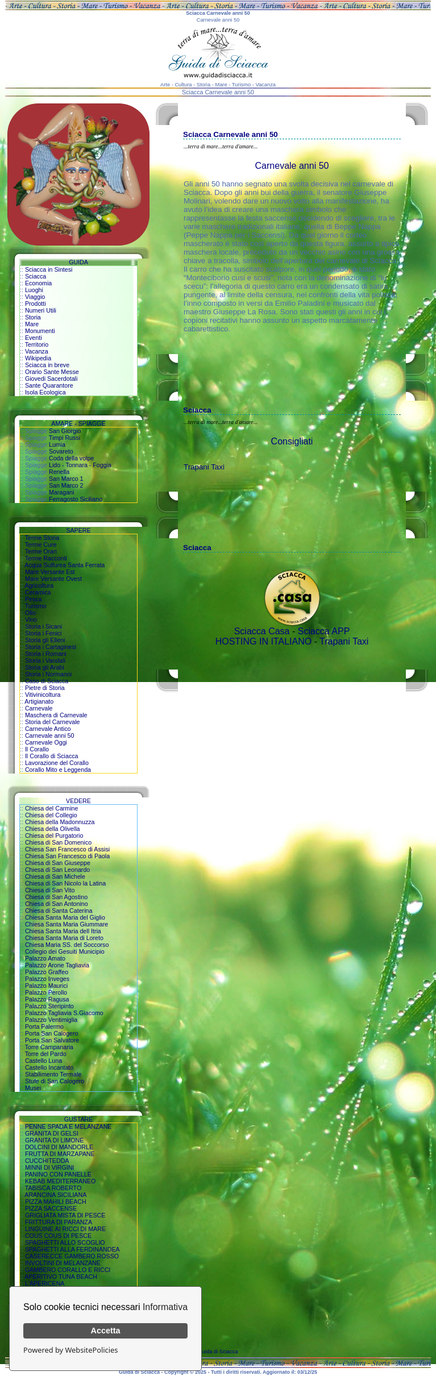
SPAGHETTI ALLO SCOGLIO (65, 1242)
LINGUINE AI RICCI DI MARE (65, 1228)
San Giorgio (65, 430)
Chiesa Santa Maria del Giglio (65, 917)
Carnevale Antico (48, 728)
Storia (33, 317)
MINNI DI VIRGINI (49, 1167)
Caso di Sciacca (46, 680)
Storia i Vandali (45, 660)
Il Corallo (37, 749)
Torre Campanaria (49, 1047)
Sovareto (61, 451)
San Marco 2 (66, 485)
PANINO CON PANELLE (58, 1174)
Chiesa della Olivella (52, 828)
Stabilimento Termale (53, 1074)
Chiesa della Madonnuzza (60, 821)
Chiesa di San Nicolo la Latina (65, 883)
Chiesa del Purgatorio (54, 835)
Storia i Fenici (43, 633)
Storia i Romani (46, 653)
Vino (31, 619)
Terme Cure (41, 544)
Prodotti (35, 303)
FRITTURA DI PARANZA (58, 1222)
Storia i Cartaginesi (50, 646)
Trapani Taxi (204, 467)
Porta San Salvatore (52, 1040)
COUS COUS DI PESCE (58, 1235)
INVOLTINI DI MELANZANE (63, 1263)
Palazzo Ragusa (47, 999)
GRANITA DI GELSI (51, 1133)
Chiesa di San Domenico (58, 842)
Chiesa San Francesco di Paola (67, 856)
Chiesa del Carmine (51, 808)
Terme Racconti (46, 558)
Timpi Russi (64, 437)
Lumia (57, 444)
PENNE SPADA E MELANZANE (68, 1126)
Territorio (36, 344)
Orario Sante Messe (52, 371)
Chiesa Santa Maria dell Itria (63, 931)
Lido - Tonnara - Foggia (80, 465)
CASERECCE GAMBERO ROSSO (72, 1256)
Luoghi (34, 289)
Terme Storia (42, 537)
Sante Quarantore (49, 385)
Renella (59, 471)
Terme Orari (41, 551)
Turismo (36, 605)
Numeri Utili (40, 310)
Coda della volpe (71, 458)
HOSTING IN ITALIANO (263, 641)
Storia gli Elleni (45, 640)
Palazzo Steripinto (49, 1006)
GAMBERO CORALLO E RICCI (67, 1269)
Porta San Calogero (51, 1033)
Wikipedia (38, 358)
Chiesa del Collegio (51, 815)
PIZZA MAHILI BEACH (55, 1201)
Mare (32, 324)
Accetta (106, 1330)
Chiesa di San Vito (49, 890)
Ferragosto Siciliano (75, 499)
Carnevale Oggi (46, 742)
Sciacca (35, 276)
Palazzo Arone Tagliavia (57, 965)
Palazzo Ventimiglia (51, 1019)
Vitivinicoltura (43, 694)
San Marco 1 (66, 478)
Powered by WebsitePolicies (70, 1350)
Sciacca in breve (47, 364)
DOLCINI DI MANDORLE (59, 1147)
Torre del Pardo (46, 1053)
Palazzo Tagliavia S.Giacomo (64, 1012)
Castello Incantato (49, 1067)
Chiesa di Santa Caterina (58, 910)
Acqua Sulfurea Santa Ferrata (64, 565)
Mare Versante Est (50, 571)
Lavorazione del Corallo (57, 762)
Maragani (61, 492)
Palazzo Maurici (46, 985)
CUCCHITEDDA (47, 1160)
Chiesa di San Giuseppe (57, 862)
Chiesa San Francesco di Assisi (67, 849)
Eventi (33, 337)
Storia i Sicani (43, 626)
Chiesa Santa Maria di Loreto (64, 937)
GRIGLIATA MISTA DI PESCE (65, 1215)
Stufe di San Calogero (54, 1081)
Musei (33, 1087)
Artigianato (38, 701)
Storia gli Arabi (44, 667)
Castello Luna (43, 1060)
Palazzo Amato (45, 958)
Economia (38, 283)
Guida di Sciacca (218, 1351)
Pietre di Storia (45, 687)
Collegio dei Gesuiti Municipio (65, 951)
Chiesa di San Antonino (56, 903)
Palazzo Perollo (46, 992)
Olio (30, 612)
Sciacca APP (324, 631)
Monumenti (40, 330)
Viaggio (35, 296)
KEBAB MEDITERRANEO (60, 1181)
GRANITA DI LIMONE (54, 1140)
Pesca (33, 599)
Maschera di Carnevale (56, 715)
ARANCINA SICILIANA (55, 1194)
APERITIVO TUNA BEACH (60, 1276)
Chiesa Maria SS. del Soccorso (67, 944)
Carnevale (39, 708)
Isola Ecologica (45, 392)
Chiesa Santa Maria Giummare (66, 924)
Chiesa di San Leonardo (57, 869)
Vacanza (36, 351)
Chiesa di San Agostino (56, 896)
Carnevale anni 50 (49, 735)
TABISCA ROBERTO (53, 1187)
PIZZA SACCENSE (51, 1208)
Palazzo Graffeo (46, 972)
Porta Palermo (44, 1026)
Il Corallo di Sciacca (51, 756)
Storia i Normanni (48, 674)
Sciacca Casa (262, 631)
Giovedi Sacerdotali (51, 378)
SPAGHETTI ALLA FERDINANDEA (72, 1249)
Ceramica (38, 592)
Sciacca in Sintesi (49, 269)
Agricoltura (38, 585)
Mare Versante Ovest (53, 578)
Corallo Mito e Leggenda (58, 769)
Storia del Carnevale (52, 721)
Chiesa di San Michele (55, 876)
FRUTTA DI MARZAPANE (60, 1153)
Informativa (165, 1307)
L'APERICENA (45, 1283)
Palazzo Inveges (47, 978)
